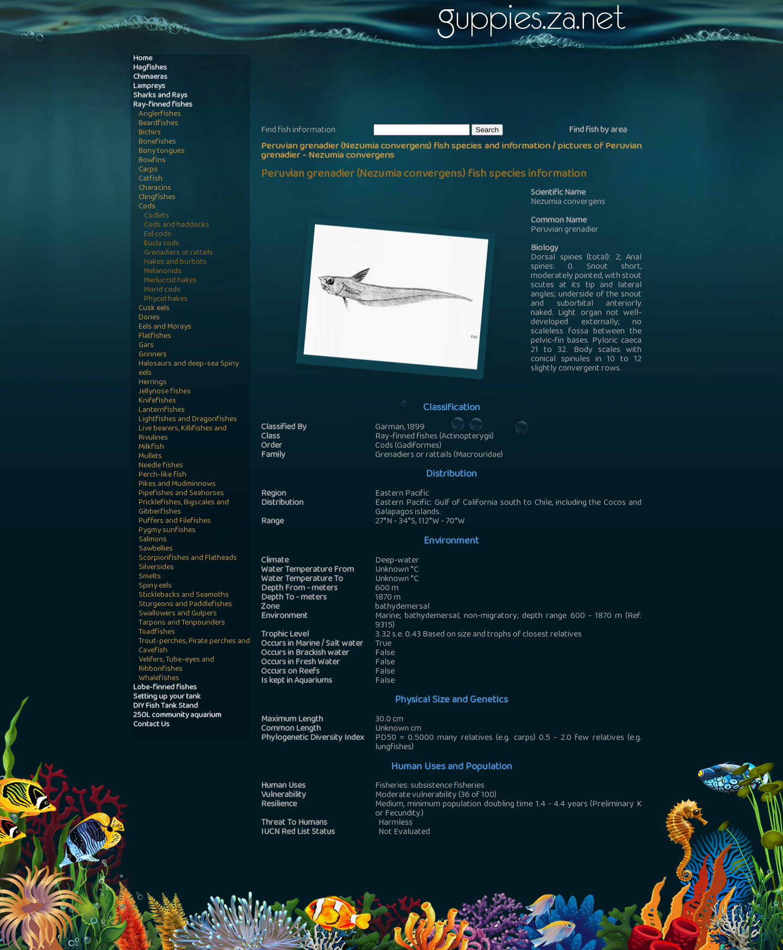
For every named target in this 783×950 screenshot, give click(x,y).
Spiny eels (155, 586)
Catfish (151, 179)
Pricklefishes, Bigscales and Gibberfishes (184, 507)
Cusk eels (154, 309)
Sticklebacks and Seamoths (184, 595)
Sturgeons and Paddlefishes (185, 605)
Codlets (156, 216)
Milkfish (151, 447)
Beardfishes (158, 124)
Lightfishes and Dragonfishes (188, 420)
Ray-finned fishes (162, 105)
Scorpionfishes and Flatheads (188, 558)
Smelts (150, 577)
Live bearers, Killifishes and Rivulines (183, 433)
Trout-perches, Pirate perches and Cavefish (194, 646)
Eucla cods (161, 244)
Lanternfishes (162, 410)
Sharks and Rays (160, 96)
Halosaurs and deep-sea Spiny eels (189, 368)
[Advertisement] (459, 87)
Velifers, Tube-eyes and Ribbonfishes (176, 664)
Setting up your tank (167, 697)
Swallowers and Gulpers (178, 614)
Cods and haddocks (176, 225)
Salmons (153, 540)
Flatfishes (155, 336)
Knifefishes (157, 401)
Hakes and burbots (175, 262)
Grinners (153, 355)
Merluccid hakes (170, 281)
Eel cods (157, 235)
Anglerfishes (160, 114)
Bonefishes (157, 142)
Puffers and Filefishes (175, 521)
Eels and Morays (165, 327)
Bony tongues (162, 151)
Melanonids (163, 272)
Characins (155, 188)
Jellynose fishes (165, 392)
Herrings (153, 383)
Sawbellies (156, 549)
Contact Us (151, 725)
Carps (148, 170)
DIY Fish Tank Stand (165, 706)
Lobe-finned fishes (165, 688)
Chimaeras (150, 77)
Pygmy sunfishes (167, 531)
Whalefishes (159, 679)
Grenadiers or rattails (178, 253)
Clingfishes (157, 198)
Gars (146, 346)
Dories (149, 318)
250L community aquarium (177, 716)
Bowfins (152, 161)
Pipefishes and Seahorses (181, 494)
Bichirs (150, 133)
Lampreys (149, 87)
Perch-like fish (163, 475)
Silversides (156, 568)
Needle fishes (161, 466)
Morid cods (162, 290)
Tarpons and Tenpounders (182, 623)
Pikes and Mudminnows (177, 484)
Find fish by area (598, 130)
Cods (147, 207)
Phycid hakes (166, 299)
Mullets (150, 457)
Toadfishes (157, 632)
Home (142, 59)
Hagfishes (150, 68)
